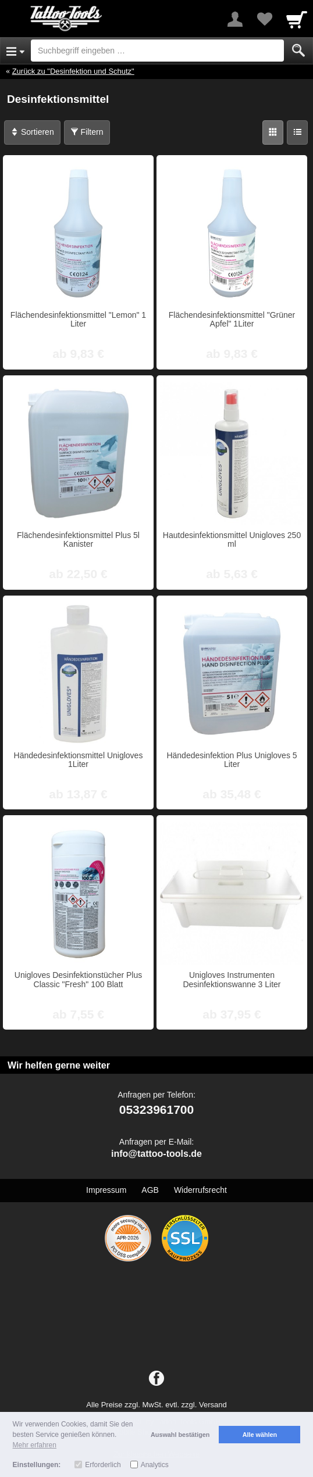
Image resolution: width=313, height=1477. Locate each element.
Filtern (87, 132)
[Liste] (297, 132)
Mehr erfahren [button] (34, 1445)
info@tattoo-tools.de (156, 1154)
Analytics (155, 1465)
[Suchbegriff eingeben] (157, 51)
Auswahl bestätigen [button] (180, 1434)
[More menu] (235, 19)
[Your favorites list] (264, 19)
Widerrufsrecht (200, 1190)
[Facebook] (156, 1379)
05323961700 (156, 1109)
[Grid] (272, 132)
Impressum (106, 1190)
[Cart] (296, 19)
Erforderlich (102, 1465)
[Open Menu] (15, 50)
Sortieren (32, 132)
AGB (150, 1190)
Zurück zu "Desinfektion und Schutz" (73, 71)
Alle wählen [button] (260, 1434)
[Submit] (298, 50)
